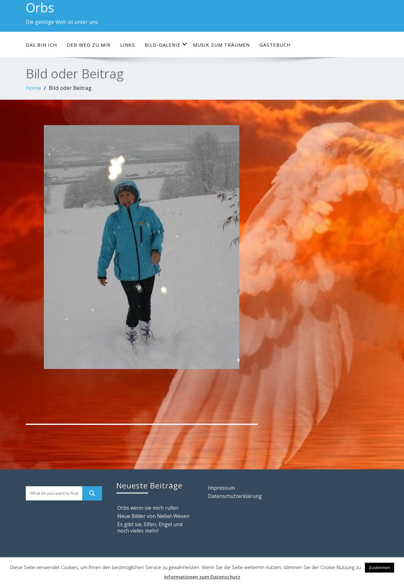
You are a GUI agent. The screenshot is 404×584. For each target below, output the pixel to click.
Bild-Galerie (166, 44)
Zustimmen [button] (379, 567)
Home (33, 87)
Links (127, 45)
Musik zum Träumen (221, 45)
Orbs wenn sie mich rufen (147, 507)
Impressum (221, 487)
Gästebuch (275, 45)
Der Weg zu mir (89, 45)
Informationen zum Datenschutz (202, 577)
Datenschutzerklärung (235, 496)
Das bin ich (41, 45)
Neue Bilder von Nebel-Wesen (153, 516)
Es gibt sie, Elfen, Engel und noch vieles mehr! (149, 527)
